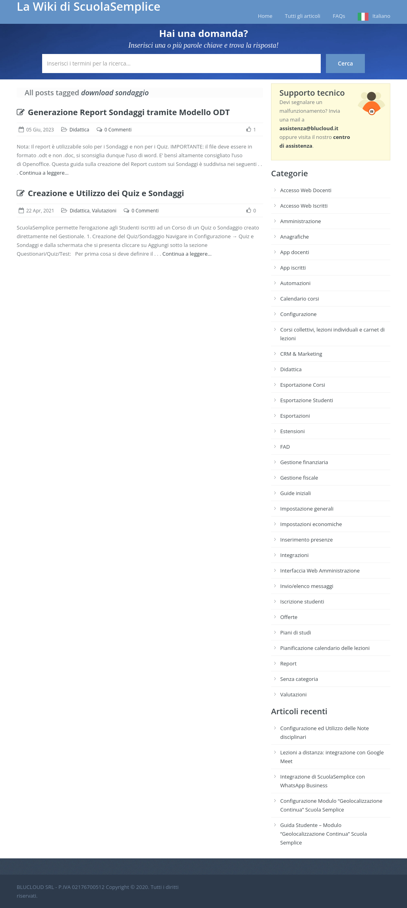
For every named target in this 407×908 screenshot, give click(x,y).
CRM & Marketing (301, 353)
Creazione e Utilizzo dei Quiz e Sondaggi (100, 193)
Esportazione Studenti (306, 400)
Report (288, 663)
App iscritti (293, 267)
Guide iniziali (295, 493)
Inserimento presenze (306, 539)
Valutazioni (104, 210)
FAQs (339, 15)
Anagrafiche (294, 236)
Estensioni (292, 431)
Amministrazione (300, 221)
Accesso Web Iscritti (304, 205)
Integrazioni (294, 555)
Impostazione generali (306, 508)
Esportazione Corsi (302, 384)
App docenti (294, 252)
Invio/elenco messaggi (306, 586)
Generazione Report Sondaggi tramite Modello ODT (123, 112)
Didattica (79, 129)
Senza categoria (299, 678)
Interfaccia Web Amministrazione (320, 570)
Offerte (288, 617)
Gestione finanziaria (304, 462)
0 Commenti (118, 129)
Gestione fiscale (299, 477)
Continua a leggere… (44, 172)
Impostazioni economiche (311, 524)
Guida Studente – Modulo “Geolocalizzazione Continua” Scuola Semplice (323, 833)
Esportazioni (295, 415)
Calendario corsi (299, 298)
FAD (285, 446)
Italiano (381, 15)
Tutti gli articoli (302, 15)
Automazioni (295, 283)
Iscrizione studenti (302, 601)
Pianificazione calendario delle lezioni (325, 648)
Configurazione (298, 314)
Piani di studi (295, 632)
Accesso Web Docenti (305, 190)
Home (265, 15)
